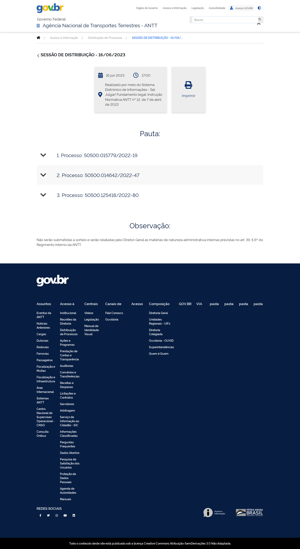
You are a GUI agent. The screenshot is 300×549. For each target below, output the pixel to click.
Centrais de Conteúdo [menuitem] (92, 304)
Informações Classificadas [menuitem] (69, 433)
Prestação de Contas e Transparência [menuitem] (69, 355)
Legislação (197, 8)
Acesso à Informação (175, 8)
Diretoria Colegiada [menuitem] (156, 332)
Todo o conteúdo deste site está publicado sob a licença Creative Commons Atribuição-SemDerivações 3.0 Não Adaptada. (150, 543)
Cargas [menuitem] (41, 334)
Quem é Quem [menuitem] (158, 353)
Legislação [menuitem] (91, 319)
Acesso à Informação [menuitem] (69, 304)
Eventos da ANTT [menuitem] (44, 315)
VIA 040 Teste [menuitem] (200, 304)
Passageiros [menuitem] (45, 360)
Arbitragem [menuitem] (67, 410)
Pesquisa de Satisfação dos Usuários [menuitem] (69, 463)
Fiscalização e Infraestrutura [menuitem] (46, 379)
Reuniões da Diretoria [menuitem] (68, 321)
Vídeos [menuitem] (88, 313)
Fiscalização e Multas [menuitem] (46, 368)
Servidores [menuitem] (67, 404)
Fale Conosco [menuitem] (114, 313)
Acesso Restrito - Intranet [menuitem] (137, 304)
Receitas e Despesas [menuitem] (67, 385)
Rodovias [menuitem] (43, 347)
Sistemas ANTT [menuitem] (43, 400)
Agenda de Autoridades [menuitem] (68, 490)
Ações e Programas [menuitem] (67, 342)
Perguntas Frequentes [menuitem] (67, 444)
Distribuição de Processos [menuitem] (69, 332)
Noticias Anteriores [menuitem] (43, 325)
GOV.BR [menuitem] (185, 304)
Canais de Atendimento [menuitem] (115, 304)
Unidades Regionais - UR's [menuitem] (159, 321)
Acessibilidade (217, 8)
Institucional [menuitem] (68, 313)
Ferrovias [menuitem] (43, 353)
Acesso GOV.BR (241, 8)
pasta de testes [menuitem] (215, 304)
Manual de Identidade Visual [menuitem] (91, 330)
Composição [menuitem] (159, 304)
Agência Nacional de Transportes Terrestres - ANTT (100, 25)
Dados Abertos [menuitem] (69, 452)
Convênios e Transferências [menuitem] (69, 374)
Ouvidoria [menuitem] (111, 319)
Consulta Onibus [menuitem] (43, 433)
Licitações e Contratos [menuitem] (68, 395)
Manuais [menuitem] (65, 499)
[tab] (150, 155)
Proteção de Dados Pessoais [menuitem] (68, 478)
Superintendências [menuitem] (161, 347)
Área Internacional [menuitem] (45, 390)
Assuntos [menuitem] (44, 304)
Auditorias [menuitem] (66, 365)
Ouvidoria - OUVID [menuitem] (161, 340)
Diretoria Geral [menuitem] (158, 313)
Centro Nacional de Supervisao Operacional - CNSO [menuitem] (46, 417)
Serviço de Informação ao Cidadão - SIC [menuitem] (69, 421)
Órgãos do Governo (147, 8)
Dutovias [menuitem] (42, 340)
